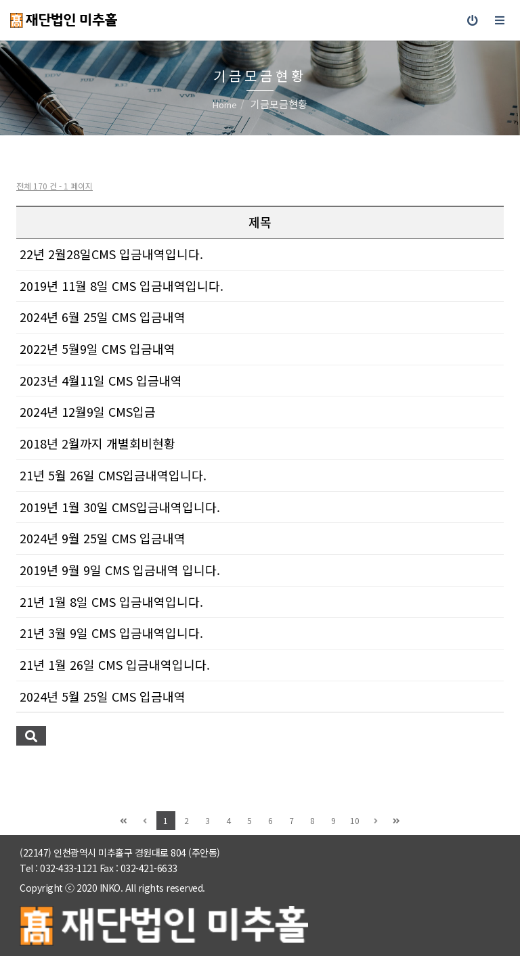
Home (225, 104)
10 (355, 820)
